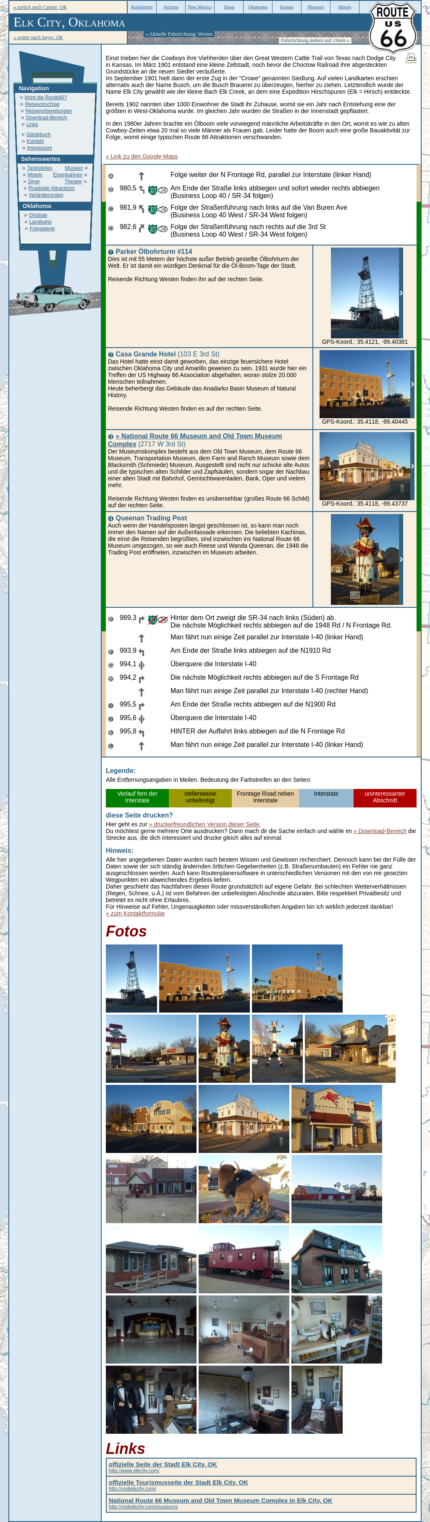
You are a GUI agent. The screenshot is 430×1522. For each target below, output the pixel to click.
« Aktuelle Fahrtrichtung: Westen (179, 34)
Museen (74, 168)
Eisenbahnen (67, 175)
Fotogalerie (42, 229)
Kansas (287, 6)
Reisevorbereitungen (49, 111)
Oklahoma (257, 6)
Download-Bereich (46, 118)
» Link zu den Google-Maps (142, 156)
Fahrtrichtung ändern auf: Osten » (315, 40)
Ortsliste (38, 215)
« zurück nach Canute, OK (40, 7)
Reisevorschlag (42, 104)
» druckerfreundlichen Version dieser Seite (204, 824)
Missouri (315, 6)
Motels (35, 175)
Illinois (344, 6)
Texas (228, 6)
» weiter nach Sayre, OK (38, 37)
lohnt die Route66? (46, 97)
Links (32, 124)
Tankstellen (39, 168)
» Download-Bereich (380, 831)
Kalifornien (142, 6)
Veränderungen (46, 195)
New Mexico (200, 6)
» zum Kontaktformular (135, 913)
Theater (73, 182)
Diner (34, 182)
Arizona (170, 6)
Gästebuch (38, 134)
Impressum (39, 148)
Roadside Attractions (52, 188)
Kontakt (35, 141)
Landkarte (40, 222)
